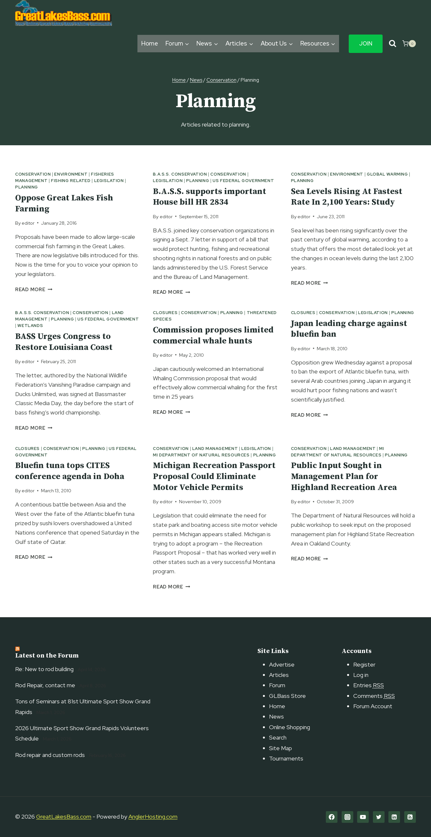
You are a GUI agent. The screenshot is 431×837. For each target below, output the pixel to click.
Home (149, 43)
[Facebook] (331, 817)
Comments (374, 695)
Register (364, 664)
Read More (33, 289)
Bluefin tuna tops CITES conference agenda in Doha (69, 471)
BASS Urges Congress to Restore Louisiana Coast (64, 342)
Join (365, 43)
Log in (360, 675)
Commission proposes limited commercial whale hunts (213, 335)
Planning (26, 187)
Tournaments (286, 758)
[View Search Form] (392, 43)
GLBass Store (287, 695)
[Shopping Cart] (409, 43)
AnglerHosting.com (152, 816)
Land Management (215, 448)
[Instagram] (347, 817)
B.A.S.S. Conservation (180, 174)
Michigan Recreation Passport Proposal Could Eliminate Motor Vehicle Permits (214, 476)
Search (277, 737)
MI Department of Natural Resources (201, 455)
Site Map (280, 748)
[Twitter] (379, 817)
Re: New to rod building (44, 669)
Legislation (109, 180)
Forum (277, 685)
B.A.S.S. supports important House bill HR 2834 (209, 197)
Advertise (282, 664)
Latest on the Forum (47, 656)
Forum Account (372, 706)
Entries (368, 685)
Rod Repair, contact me (45, 685)
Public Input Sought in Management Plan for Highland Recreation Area (344, 476)
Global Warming (387, 174)
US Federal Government (243, 180)
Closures (165, 312)
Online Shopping (289, 727)
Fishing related (70, 180)
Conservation (33, 174)
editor (28, 223)
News (276, 716)
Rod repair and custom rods (50, 755)
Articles (279, 675)
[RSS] (410, 817)
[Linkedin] (394, 817)
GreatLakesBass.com (63, 816)
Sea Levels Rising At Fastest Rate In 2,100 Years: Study (346, 197)
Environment (70, 174)
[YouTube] (363, 817)
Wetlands (30, 325)
